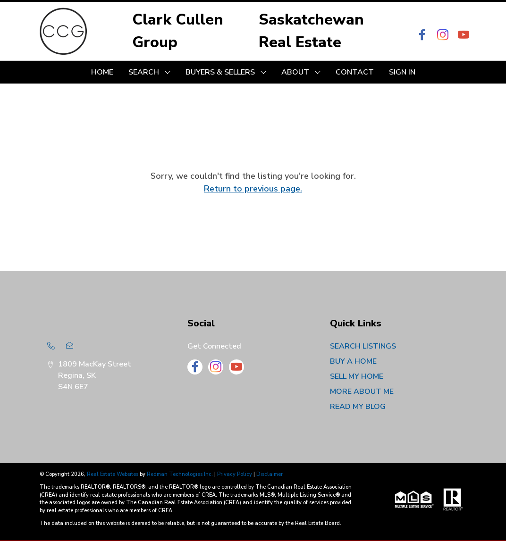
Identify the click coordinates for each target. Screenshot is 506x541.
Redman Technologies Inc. (180, 474)
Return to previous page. (253, 188)
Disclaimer (269, 474)
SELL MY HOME (356, 376)
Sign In (402, 72)
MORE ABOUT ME (362, 391)
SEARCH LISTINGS (363, 346)
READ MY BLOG (358, 406)
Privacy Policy (234, 474)
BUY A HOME (353, 361)
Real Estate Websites (113, 474)
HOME (102, 72)
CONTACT (355, 72)
